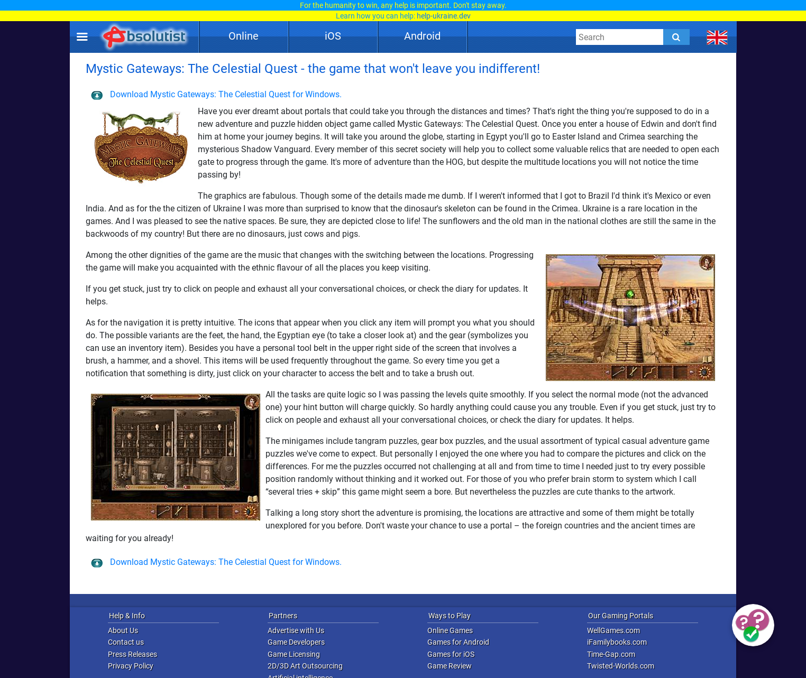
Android (422, 36)
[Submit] (676, 37)
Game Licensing (294, 654)
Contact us (126, 642)
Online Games (450, 630)
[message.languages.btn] (717, 37)
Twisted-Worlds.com (620, 666)
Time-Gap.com (611, 654)
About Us (123, 630)
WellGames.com (613, 630)
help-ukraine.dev (444, 16)
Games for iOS (450, 654)
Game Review (449, 666)
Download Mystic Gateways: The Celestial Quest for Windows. (216, 94)
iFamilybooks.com (617, 642)
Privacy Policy (130, 666)
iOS (333, 36)
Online (243, 36)
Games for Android (458, 642)
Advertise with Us (296, 630)
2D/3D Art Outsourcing (305, 666)
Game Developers (296, 642)
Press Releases (132, 654)
